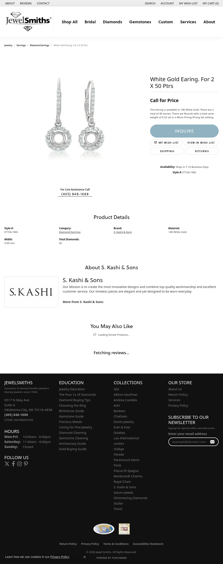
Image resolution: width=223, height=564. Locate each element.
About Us (175, 389)
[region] (75, 119)
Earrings (21, 45)
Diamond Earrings (39, 45)
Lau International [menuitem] (126, 438)
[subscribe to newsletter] (212, 442)
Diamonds (112, 22)
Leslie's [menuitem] (119, 443)
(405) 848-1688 (75, 194)
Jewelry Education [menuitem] (72, 389)
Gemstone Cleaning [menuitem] (73, 438)
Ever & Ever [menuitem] (122, 427)
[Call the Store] (16, 414)
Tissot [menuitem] (118, 509)
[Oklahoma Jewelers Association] (124, 529)
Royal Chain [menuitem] (122, 482)
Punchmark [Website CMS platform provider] (119, 557)
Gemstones (140, 22)
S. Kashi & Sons (123, 232)
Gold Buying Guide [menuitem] (72, 449)
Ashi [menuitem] (117, 405)
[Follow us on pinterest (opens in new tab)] (26, 463)
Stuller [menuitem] (118, 503)
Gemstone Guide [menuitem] (71, 416)
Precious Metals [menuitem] (70, 422)
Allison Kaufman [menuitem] (126, 394)
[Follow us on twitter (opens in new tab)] (7, 463)
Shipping (167, 151)
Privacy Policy (178, 405)
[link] (9, 3)
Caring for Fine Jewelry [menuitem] (75, 427)
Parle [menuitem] (117, 465)
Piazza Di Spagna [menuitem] (126, 471)
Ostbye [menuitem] (119, 449)
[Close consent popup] (84, 557)
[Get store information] (18, 420)
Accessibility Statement (148, 544)
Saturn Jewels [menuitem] (123, 492)
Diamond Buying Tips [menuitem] (74, 400)
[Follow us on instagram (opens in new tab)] (19, 463)
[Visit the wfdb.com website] (103, 529)
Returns (202, 151)
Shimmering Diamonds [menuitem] (131, 498)
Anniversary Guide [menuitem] (72, 443)
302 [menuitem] (116, 389)
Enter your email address (187, 434)
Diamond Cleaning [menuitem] (72, 433)
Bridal (90, 22)
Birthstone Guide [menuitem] (71, 411)
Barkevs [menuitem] (119, 411)
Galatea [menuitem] (119, 433)
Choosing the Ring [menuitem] (72, 405)
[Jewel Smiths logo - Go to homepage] (28, 22)
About (209, 22)
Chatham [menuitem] (120, 416)
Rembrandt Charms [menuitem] (128, 476)
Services (188, 22)
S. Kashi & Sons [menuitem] (125, 487)
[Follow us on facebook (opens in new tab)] (13, 463)
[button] (150, 3)
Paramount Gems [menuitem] (126, 460)
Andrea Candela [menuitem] (125, 400)
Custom (165, 22)
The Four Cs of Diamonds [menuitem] (77, 394)
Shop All (69, 22)
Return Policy (178, 394)
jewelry (8, 45)
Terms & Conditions (116, 544)
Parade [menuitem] (119, 454)
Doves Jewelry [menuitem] (124, 422)
